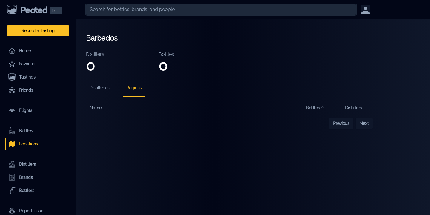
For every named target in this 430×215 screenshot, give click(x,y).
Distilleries (100, 87)
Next (364, 123)
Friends (20, 90)
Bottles (20, 130)
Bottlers (21, 190)
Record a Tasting (38, 30)
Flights (20, 110)
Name (96, 107)
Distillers (22, 164)
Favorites (22, 63)
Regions (134, 87)
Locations (23, 144)
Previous (341, 123)
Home (19, 50)
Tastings (22, 77)
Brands (20, 177)
